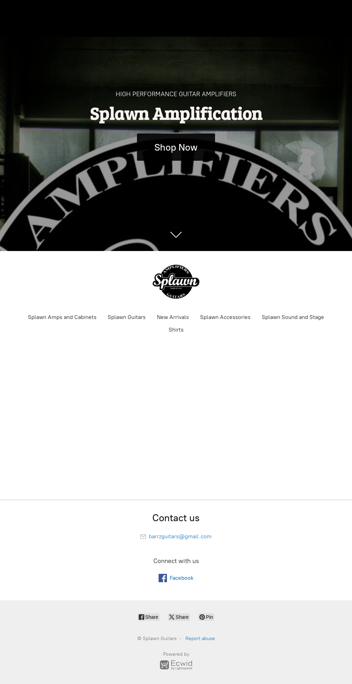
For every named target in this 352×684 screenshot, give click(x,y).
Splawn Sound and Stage (293, 317)
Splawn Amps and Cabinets (62, 317)
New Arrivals (173, 317)
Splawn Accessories (225, 317)
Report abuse (200, 638)
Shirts (176, 329)
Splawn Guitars (127, 317)
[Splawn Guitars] (176, 281)
